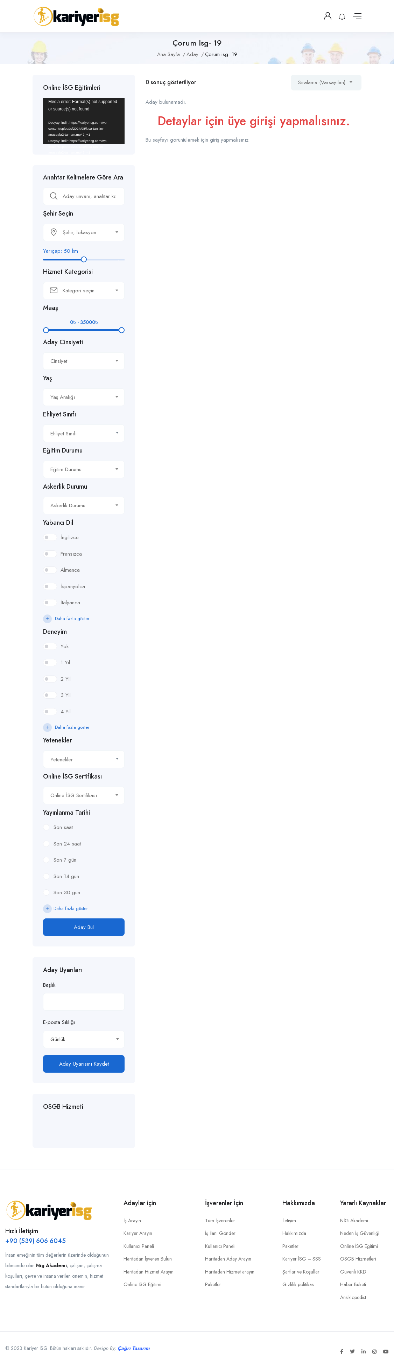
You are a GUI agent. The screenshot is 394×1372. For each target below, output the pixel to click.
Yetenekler (57, 740)
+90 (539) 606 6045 (35, 1240)
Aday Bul (84, 927)
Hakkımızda (294, 1233)
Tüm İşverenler (220, 1220)
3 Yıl (66, 695)
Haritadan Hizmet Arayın (149, 1271)
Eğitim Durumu (63, 450)
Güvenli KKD (353, 1271)
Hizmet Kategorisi (68, 272)
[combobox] (84, 232)
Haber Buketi (353, 1284)
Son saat (63, 827)
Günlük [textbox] (57, 1039)
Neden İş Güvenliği (359, 1233)
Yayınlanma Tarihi (66, 812)
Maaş (50, 308)
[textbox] (79, 232)
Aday (192, 54)
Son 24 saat (67, 844)
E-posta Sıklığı (59, 1022)
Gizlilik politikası (298, 1284)
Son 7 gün (65, 860)
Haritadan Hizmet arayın (229, 1271)
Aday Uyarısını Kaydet (84, 1064)
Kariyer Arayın (138, 1233)
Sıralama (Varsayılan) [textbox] (321, 82)
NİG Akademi (354, 1220)
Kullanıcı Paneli (139, 1246)
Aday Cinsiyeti (63, 342)
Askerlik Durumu (65, 486)
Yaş (47, 378)
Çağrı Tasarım (133, 1348)
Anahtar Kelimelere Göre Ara (83, 177)
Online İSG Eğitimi (142, 1284)
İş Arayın (132, 1220)
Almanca (70, 570)
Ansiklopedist (353, 1297)
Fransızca (71, 554)
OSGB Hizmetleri (358, 1258)
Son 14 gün (66, 876)
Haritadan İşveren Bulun (148, 1258)
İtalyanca (70, 602)
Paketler (213, 1284)
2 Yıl (66, 679)
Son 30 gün (67, 892)
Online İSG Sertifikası (72, 776)
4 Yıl (66, 711)
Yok (65, 646)
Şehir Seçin (58, 213)
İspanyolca (73, 586)
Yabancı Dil (58, 522)
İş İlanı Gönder (220, 1233)
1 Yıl (65, 662)
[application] (84, 121)
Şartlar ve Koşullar (300, 1271)
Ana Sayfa (168, 54)
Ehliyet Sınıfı (59, 414)
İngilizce (70, 537)
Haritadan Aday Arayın (228, 1258)
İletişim (289, 1220)
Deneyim (55, 632)
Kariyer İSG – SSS (301, 1258)
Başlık (49, 985)
